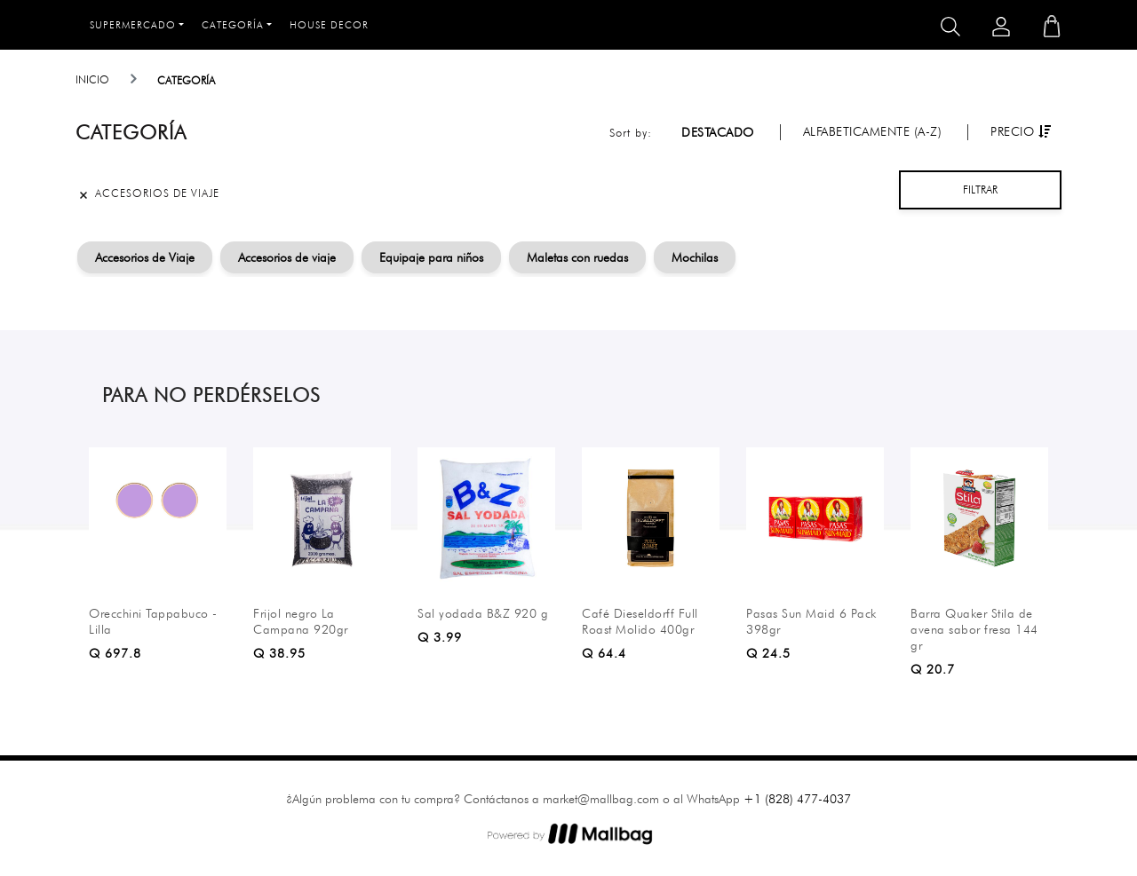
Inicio (92, 79)
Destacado (717, 132)
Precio (1020, 131)
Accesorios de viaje (287, 257)
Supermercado (133, 25)
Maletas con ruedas (577, 257)
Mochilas (695, 257)
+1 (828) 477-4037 (797, 799)
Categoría (233, 25)
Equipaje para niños (431, 257)
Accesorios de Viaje (145, 257)
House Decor (329, 25)
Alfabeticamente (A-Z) (872, 131)
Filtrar (980, 189)
